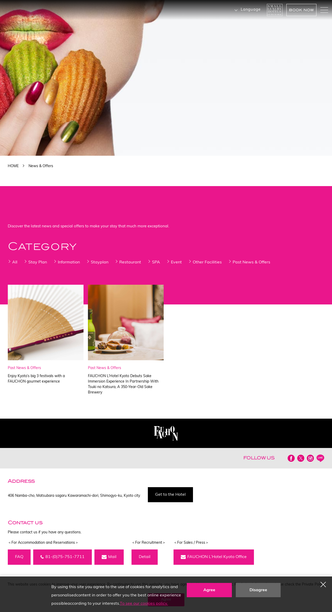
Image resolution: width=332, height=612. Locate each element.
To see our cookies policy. (144, 604)
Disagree (258, 590)
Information (69, 262)
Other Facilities (207, 262)
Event (176, 262)
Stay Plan (37, 262)
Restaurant (130, 262)
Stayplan (99, 262)
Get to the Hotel (170, 495)
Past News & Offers (251, 262)
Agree (209, 590)
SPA (156, 262)
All (14, 262)
